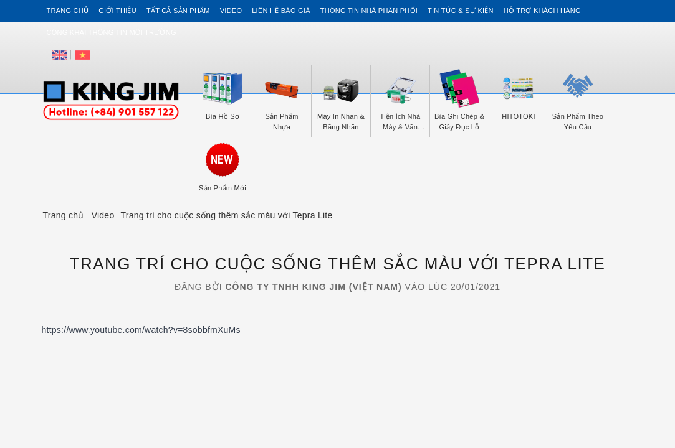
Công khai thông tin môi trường (111, 32)
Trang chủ (68, 10)
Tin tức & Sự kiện (461, 10)
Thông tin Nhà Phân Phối (369, 10)
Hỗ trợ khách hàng (542, 10)
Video (231, 10)
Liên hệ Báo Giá (281, 10)
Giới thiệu (117, 10)
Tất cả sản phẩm (178, 10)
